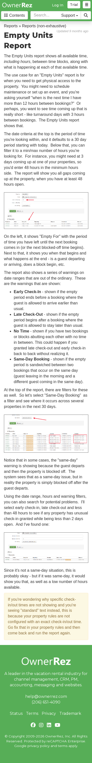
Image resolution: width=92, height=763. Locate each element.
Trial (74, 4)
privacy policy (38, 746)
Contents (14, 15)
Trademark (70, 713)
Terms (32, 713)
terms (62, 746)
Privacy (49, 713)
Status (16, 713)
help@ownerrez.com (46, 696)
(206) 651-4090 (46, 702)
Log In (57, 5)
